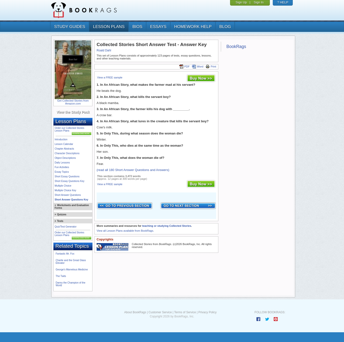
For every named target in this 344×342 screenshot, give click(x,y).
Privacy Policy (207, 312)
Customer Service (160, 312)
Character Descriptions (67, 153)
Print (211, 66)
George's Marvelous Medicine (72, 269)
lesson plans (108, 26)
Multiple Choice (63, 185)
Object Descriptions (65, 158)
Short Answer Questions (68, 195)
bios (137, 26)
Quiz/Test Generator (65, 226)
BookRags (236, 46)
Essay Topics (62, 172)
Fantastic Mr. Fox (65, 253)
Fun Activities (62, 167)
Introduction (61, 139)
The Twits (61, 276)
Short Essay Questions (67, 176)
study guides (69, 26)
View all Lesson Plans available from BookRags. (125, 230)
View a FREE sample (109, 77)
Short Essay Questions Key (69, 181)
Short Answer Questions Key (71, 199)
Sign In (258, 2)
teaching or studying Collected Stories (166, 225)
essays (158, 26)
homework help (193, 26)
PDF (184, 66)
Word (197, 66)
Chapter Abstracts (64, 148)
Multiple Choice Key (65, 190)
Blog (225, 26)
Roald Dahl (104, 50)
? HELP (282, 2)
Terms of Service (185, 312)
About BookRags (135, 312)
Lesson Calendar (64, 144)
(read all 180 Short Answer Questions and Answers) (133, 170)
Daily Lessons (62, 162)
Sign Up (241, 2)
